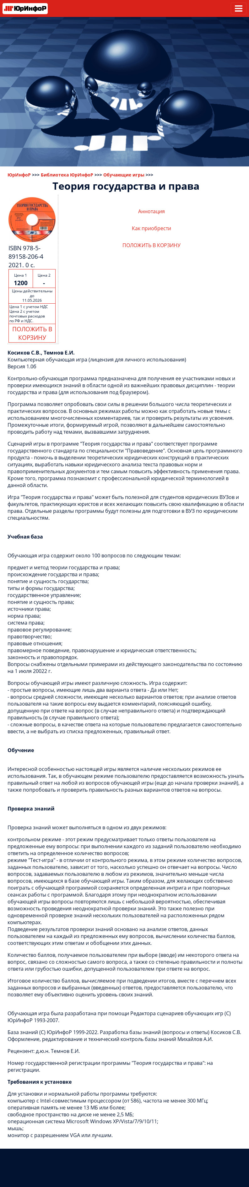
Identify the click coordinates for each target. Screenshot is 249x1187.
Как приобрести (151, 228)
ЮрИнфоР (19, 175)
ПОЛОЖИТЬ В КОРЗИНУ (32, 333)
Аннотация (151, 211)
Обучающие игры (123, 175)
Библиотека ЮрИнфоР (67, 175)
